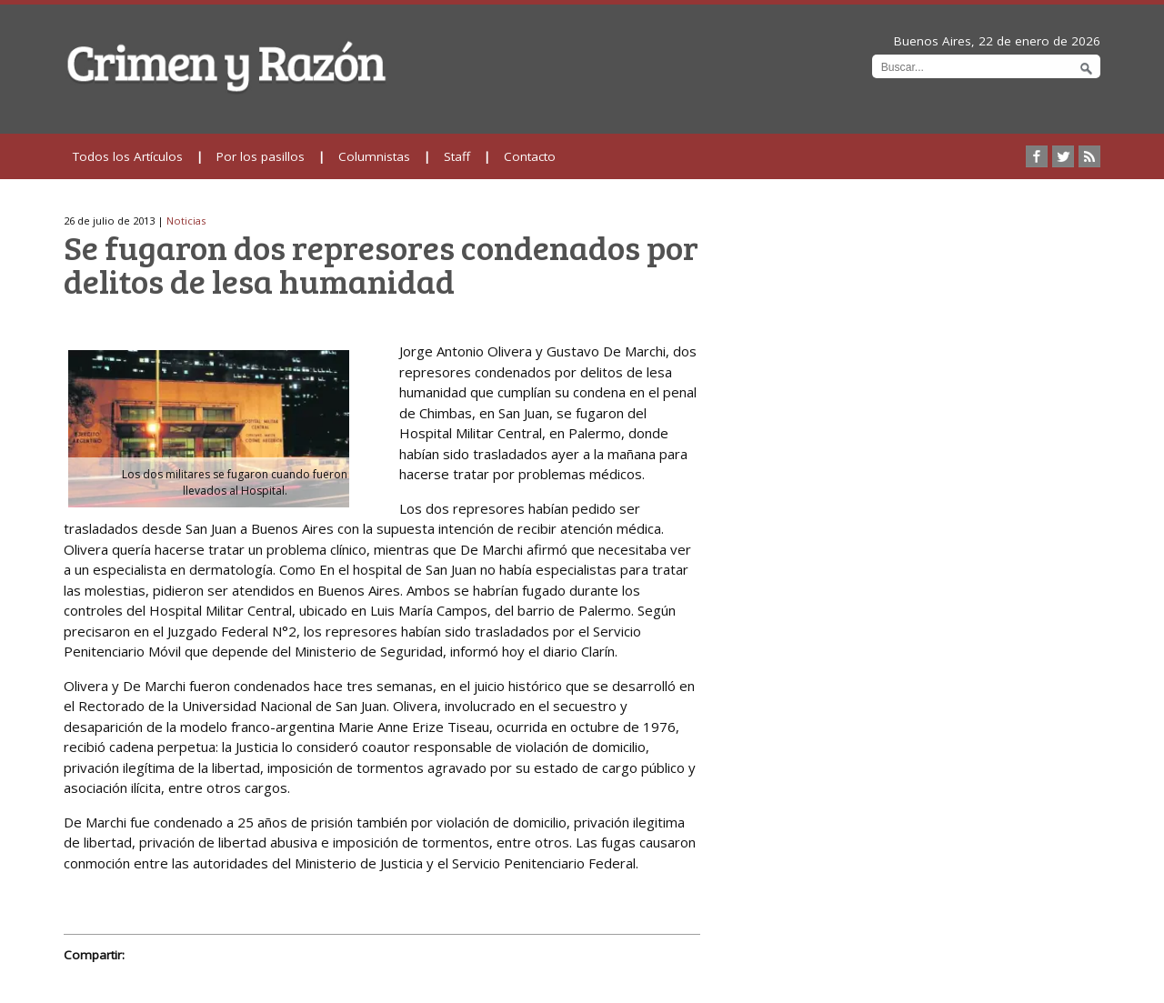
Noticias (186, 220)
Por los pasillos (260, 156)
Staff (457, 156)
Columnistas (374, 156)
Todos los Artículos (128, 156)
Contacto (530, 156)
